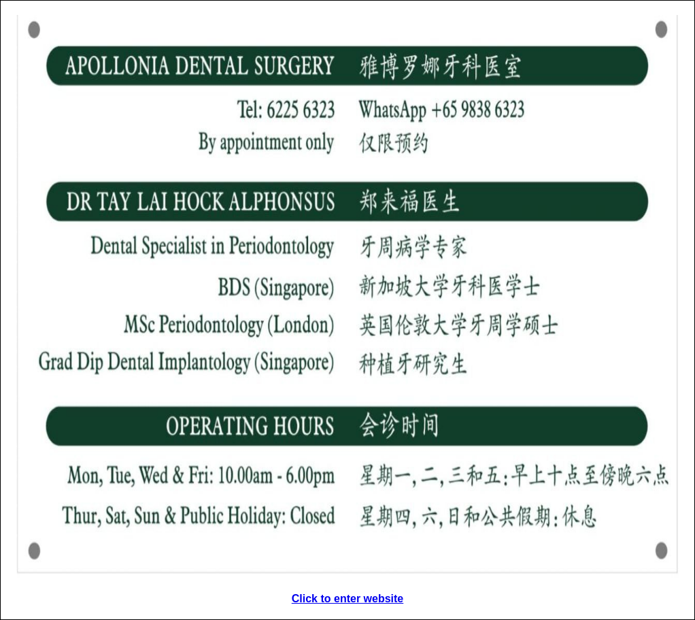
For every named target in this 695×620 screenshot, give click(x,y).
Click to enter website (348, 598)
